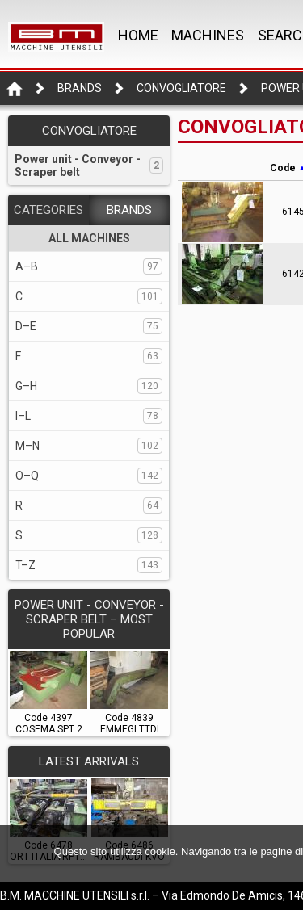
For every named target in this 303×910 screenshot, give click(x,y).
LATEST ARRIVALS (89, 761)
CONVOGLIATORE (181, 88)
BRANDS (129, 210)
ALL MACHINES (89, 238)
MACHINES (207, 35)
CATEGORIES (48, 210)
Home (138, 35)
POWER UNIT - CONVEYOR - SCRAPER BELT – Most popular (89, 619)
